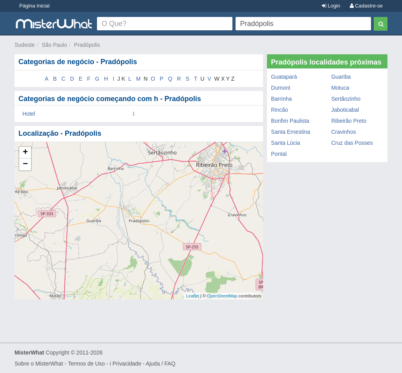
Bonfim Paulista (290, 121)
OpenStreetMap (222, 296)
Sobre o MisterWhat (39, 363)
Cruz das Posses (352, 143)
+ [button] (25, 153)
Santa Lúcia (285, 143)
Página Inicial (34, 6)
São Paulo (54, 45)
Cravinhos (343, 132)
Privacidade (127, 363)
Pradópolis (87, 45)
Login (331, 6)
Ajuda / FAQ (160, 363)
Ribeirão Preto (349, 121)
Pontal (279, 154)
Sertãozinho (346, 99)
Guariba (341, 77)
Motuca (340, 88)
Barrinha (281, 99)
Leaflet (192, 296)
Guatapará (284, 77)
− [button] (25, 164)
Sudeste (25, 45)
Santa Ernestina (290, 132)
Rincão (279, 110)
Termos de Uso (86, 363)
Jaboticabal (345, 110)
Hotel (28, 114)
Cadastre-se (366, 6)
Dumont (280, 88)
